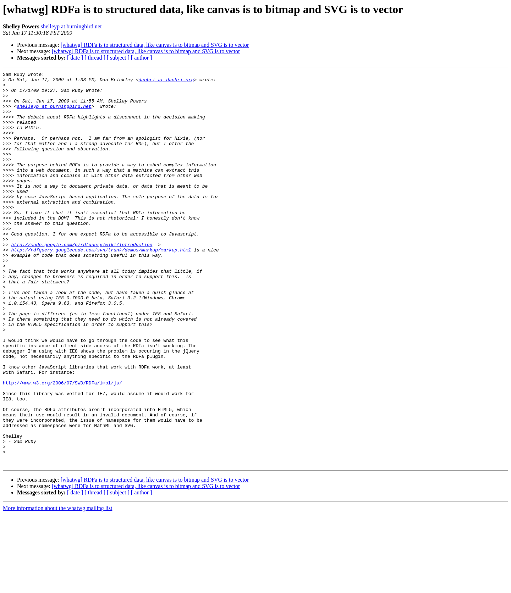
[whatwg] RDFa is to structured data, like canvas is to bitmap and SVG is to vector (155, 45)
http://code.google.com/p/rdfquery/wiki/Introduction (81, 279)
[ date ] (75, 58)
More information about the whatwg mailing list (57, 587)
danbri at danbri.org (166, 81)
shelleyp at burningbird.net (71, 26)
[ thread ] (94, 58)
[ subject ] (118, 58)
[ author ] (141, 58)
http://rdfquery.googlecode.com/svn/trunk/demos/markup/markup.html (101, 286)
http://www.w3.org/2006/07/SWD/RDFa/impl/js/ (62, 445)
